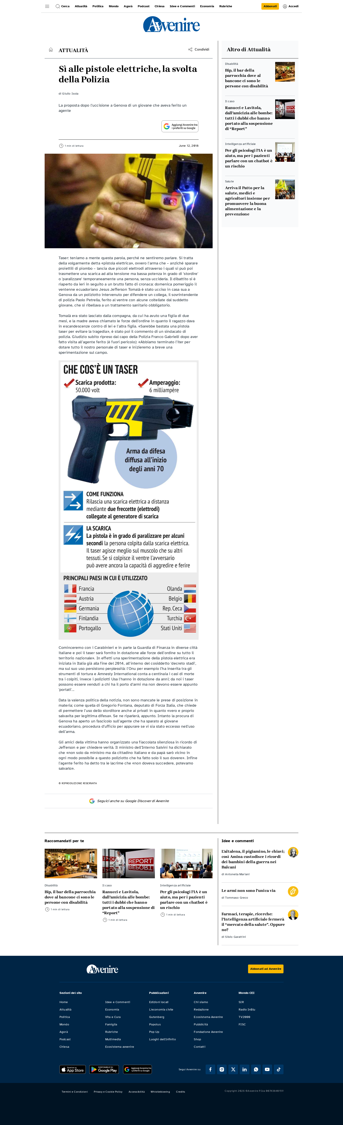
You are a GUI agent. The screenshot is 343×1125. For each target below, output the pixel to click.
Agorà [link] (128, 6)
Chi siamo (201, 1002)
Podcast (65, 1039)
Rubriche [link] (225, 6)
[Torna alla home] (50, 49)
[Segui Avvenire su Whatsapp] (256, 1069)
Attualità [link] (81, 6)
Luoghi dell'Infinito (162, 1039)
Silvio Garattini (235, 937)
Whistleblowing (160, 1091)
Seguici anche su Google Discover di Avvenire (128, 801)
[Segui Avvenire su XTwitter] (233, 1069)
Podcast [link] (143, 6)
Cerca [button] (62, 6)
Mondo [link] (114, 6)
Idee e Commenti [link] (182, 6)
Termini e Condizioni (75, 1091)
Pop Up (154, 1032)
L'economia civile (161, 1009)
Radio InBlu (247, 1009)
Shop (197, 1039)
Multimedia (113, 1039)
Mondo (64, 1024)
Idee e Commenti (117, 1002)
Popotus (155, 1024)
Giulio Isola (70, 93)
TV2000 (244, 1017)
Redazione (201, 1009)
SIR (241, 1002)
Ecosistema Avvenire (208, 1017)
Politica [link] (98, 6)
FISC (242, 1024)
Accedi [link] (290, 6)
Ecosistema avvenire (119, 1047)
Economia (112, 1009)
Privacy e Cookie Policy (108, 1091)
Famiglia (111, 1024)
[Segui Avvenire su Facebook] (210, 1069)
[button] (47, 6)
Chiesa (64, 1047)
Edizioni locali (158, 1002)
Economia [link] (207, 6)
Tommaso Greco (236, 898)
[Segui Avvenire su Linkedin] (244, 1069)
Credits (180, 1091)
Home (64, 1002)
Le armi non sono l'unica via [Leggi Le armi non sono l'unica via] (248, 890)
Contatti (199, 1047)
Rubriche (111, 1032)
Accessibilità (137, 1091)
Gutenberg (156, 1017)
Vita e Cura (113, 1017)
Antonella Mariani (237, 874)
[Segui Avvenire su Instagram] (222, 1069)
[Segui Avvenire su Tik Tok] (279, 1069)
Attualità (65, 1009)
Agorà (64, 1032)
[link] (270, 6)
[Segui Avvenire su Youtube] (267, 1069)
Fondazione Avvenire (208, 1032)
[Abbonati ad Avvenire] (266, 969)
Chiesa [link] (159, 6)
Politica (65, 1017)
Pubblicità (201, 1024)
